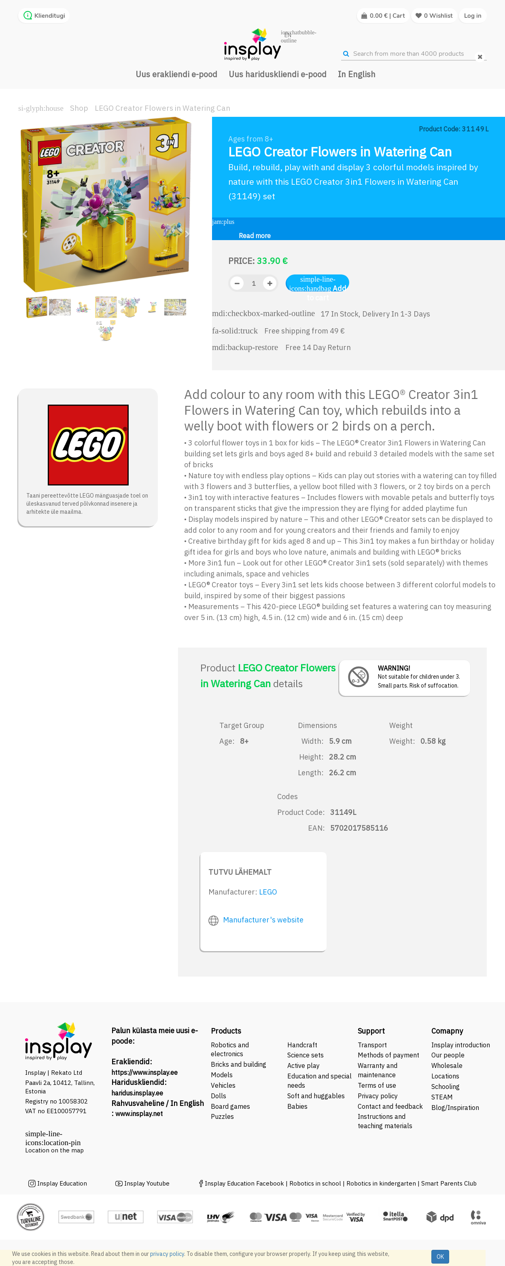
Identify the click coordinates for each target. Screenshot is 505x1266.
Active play (303, 1065)
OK (440, 1256)
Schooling (445, 1086)
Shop (79, 108)
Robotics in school (315, 1183)
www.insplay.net (139, 1114)
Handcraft (302, 1045)
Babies (297, 1106)
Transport (372, 1045)
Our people (448, 1055)
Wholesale (447, 1065)
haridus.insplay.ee (137, 1093)
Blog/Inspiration (455, 1108)
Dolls (218, 1096)
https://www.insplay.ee (144, 1072)
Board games (230, 1106)
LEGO (268, 892)
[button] (27, 230)
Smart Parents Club (449, 1183)
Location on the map (54, 1150)
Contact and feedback (390, 1106)
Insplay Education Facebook (244, 1183)
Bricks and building (238, 1064)
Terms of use (377, 1085)
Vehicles (223, 1085)
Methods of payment (388, 1055)
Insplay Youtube (147, 1183)
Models (222, 1075)
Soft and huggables (316, 1096)
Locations (445, 1076)
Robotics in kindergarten (382, 1183)
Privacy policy (378, 1096)
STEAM (442, 1097)
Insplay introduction (460, 1045)
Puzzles (222, 1116)
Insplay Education (62, 1183)
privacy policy (167, 1254)
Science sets (306, 1055)
